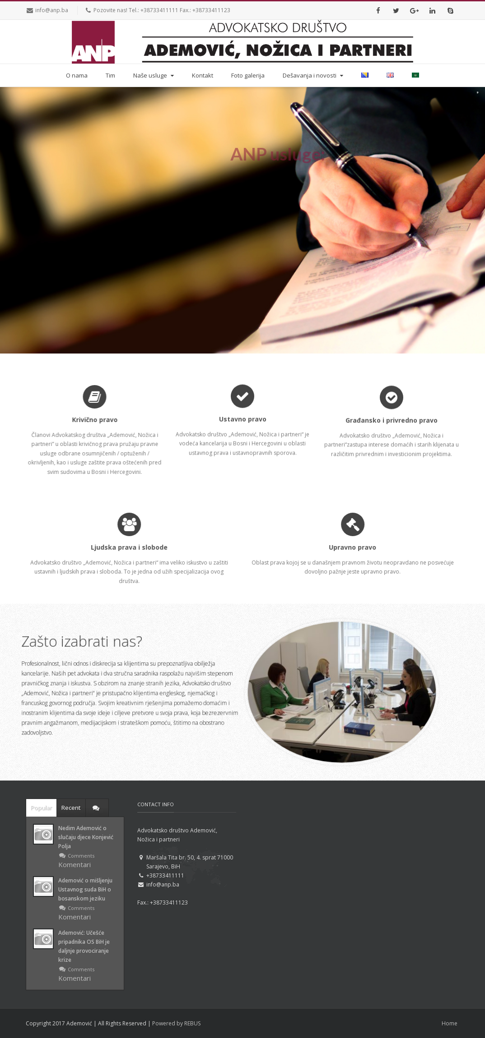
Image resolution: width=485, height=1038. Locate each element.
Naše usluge (154, 75)
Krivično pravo (91, 419)
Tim (110, 75)
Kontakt (202, 75)
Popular (41, 808)
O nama (77, 75)
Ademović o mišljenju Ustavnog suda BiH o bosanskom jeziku (85, 889)
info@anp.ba (51, 10)
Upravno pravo (357, 547)
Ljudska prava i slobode (134, 547)
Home (449, 1023)
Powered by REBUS (176, 1023)
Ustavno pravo (242, 420)
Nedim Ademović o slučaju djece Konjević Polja (85, 837)
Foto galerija (248, 75)
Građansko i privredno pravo (391, 418)
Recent (71, 808)
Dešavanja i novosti (314, 75)
